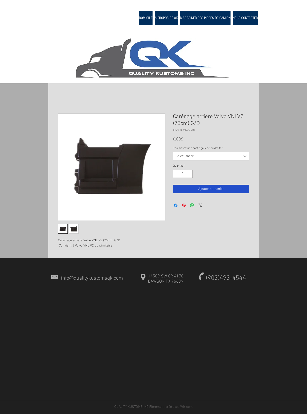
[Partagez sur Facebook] (175, 205)
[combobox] (211, 156)
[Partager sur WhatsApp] (192, 205)
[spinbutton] (183, 174)
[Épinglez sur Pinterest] (183, 205)
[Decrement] (176, 174)
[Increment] (189, 174)
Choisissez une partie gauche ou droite (198, 148)
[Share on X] (200, 205)
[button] (205, 18)
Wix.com (186, 407)
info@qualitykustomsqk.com (92, 278)
